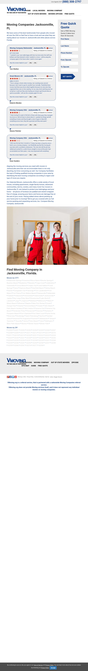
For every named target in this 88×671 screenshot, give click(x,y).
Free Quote (69, 14)
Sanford (42, 316)
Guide (33, 366)
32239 (41, 340)
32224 (53, 335)
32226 (16, 338)
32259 (10, 345)
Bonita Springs (46, 280)
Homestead (28, 296)
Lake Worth (44, 298)
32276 (28, 345)
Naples (28, 303)
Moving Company (54, 11)
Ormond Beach (30, 306)
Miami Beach (12, 303)
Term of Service (38, 665)
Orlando (20, 306)
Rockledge (20, 316)
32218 (16, 335)
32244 (53, 340)
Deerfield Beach (38, 288)
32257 (47, 343)
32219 (22, 335)
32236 (22, 340)
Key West (25, 298)
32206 (47, 330)
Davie (16, 288)
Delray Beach (50, 288)
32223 (47, 335)
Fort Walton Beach (29, 293)
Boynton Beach (12, 283)
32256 (41, 343)
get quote (67, 76)
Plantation (48, 311)
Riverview (11, 316)
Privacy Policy (30, 377)
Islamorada (38, 296)
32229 (34, 338)
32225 (10, 338)
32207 (53, 330)
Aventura (26, 280)
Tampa (51, 318)
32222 (41, 335)
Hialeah (10, 296)
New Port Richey (38, 303)
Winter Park (44, 323)
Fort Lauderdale (41, 291)
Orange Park (11, 306)
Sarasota (16, 318)
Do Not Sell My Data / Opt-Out (41, 377)
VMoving (20, 377)
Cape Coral (40, 283)
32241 (47, 340)
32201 (16, 330)
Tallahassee (43, 318)
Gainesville (42, 293)
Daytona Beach (25, 288)
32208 (10, 333)
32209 (16, 333)
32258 (53, 343)
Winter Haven (34, 323)
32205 (41, 330)
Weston (24, 323)
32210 (22, 333)
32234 (10, 340)
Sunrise (34, 318)
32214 (41, 333)
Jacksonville (49, 296)
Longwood (25, 301)
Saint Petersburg (32, 316)
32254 (28, 343)
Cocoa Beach (21, 285)
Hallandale (51, 293)
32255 (34, 343)
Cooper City (32, 285)
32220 (28, 335)
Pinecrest (39, 311)
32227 (22, 338)
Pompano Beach (13, 313)
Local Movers (39, 11)
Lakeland (10, 301)
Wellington (49, 321)
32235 (16, 340)
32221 (34, 335)
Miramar (21, 303)
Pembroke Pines (19, 311)
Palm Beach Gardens (15, 308)
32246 (16, 343)
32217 (10, 335)
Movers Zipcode (55, 14)
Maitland (33, 301)
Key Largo (17, 298)
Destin (10, 291)
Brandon (32, 283)
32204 (34, 330)
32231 (47, 338)
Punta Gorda (50, 313)
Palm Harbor (28, 308)
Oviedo (40, 306)
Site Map (25, 366)
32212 (34, 333)
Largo (17, 301)
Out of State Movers (37, 14)
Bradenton (23, 283)
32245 (10, 343)
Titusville (18, 321)
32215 (47, 333)
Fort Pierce (17, 293)
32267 (22, 345)
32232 (53, 338)
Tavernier (10, 321)
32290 (41, 345)
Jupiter (9, 298)
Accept (53, 668)
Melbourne (42, 301)
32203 (28, 330)
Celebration (50, 283)
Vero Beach (34, 321)
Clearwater (11, 285)
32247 (22, 343)
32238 (34, 340)
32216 (53, 333)
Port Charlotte (26, 313)
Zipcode (74, 362)
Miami (49, 301)
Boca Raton (35, 280)
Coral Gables (42, 285)
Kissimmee (35, 298)
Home (28, 11)
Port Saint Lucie (38, 313)
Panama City (39, 308)
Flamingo (30, 291)
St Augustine (25, 318)
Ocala (48, 303)
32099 (10, 330)
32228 (28, 338)
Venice (25, 321)
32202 (22, 330)
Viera (42, 321)
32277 (34, 345)
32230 (41, 338)
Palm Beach (48, 306)
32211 (28, 333)
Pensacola (30, 311)
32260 (16, 345)
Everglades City (20, 291)
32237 (28, 340)
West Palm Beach (13, 323)
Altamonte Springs (15, 280)
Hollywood (19, 296)
